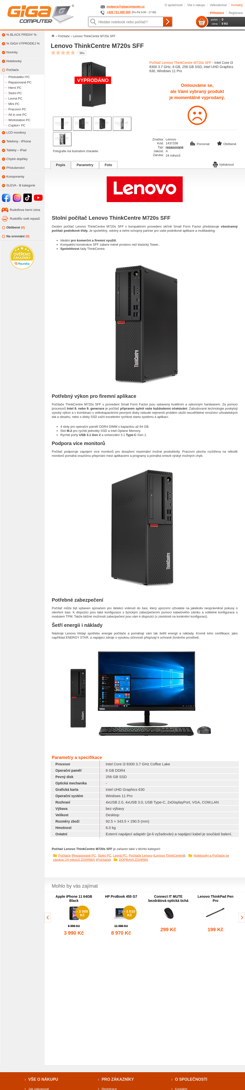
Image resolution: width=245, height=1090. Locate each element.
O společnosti (173, 5)
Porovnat (200, 144)
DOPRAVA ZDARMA (133, 859)
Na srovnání (15, 236)
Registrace (236, 13)
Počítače (64, 855)
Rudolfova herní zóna (25, 210)
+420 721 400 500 (118, 12)
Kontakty (237, 5)
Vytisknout (223, 164)
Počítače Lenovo (141, 855)
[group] (74, 916)
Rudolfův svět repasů (25, 218)
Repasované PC (84, 855)
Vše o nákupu (196, 5)
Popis (60, 165)
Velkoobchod (218, 5)
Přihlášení (217, 13)
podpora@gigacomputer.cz (125, 6)
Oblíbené (13, 228)
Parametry (85, 165)
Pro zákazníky (118, 1079)
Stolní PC (104, 855)
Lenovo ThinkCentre (169, 855)
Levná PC (120, 855)
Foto (108, 165)
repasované (174, 147)
